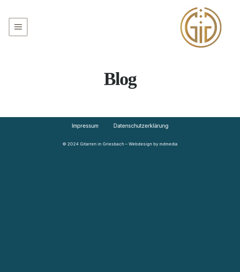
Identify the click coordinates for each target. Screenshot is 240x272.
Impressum (85, 125)
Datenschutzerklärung (141, 125)
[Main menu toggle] (17, 27)
